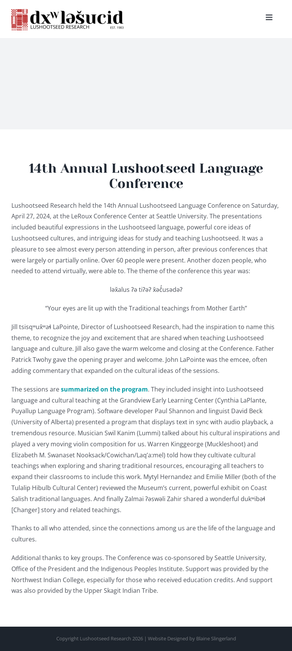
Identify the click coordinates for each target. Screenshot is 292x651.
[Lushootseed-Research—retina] (68, 12)
